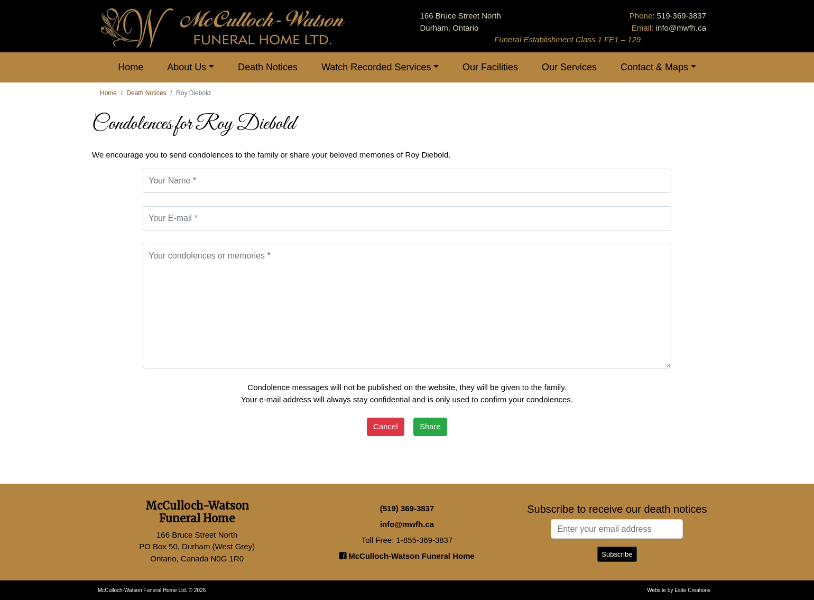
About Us (186, 67)
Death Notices (268, 67)
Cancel (385, 426)
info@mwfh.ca (681, 27)
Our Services (569, 67)
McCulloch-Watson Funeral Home (407, 555)
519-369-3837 (681, 15)
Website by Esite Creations (678, 590)
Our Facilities (490, 67)
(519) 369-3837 (407, 508)
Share (430, 426)
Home (130, 67)
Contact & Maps (654, 67)
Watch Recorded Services (376, 67)
